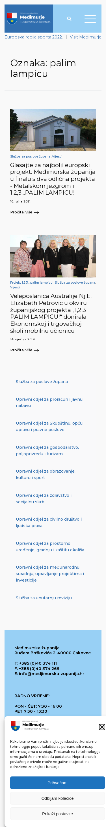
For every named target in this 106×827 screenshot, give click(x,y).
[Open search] (69, 18)
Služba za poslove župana (30, 156)
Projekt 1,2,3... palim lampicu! (31, 282)
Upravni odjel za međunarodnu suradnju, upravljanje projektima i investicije (50, 574)
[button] (102, 727)
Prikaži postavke (57, 813)
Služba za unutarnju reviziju (44, 597)
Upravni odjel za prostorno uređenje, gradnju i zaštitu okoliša (50, 546)
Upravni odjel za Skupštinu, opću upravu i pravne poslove (49, 426)
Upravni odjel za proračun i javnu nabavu (49, 402)
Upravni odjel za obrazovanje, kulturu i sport (45, 474)
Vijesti (57, 156)
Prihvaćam (57, 782)
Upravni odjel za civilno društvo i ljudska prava (49, 522)
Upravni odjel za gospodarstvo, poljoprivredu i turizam (47, 450)
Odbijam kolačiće (57, 798)
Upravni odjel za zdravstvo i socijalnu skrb (44, 498)
